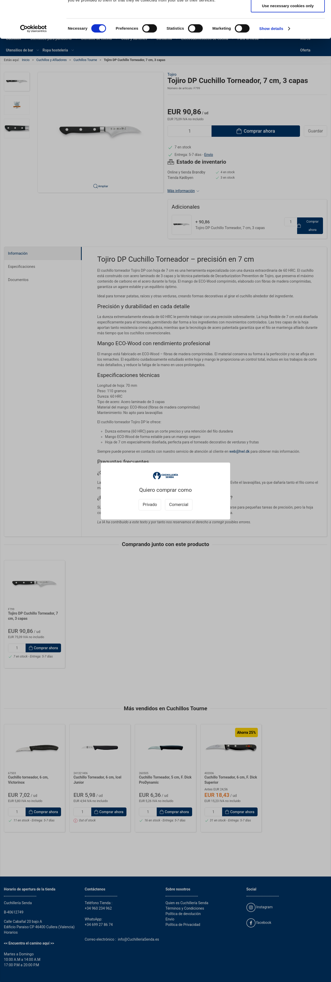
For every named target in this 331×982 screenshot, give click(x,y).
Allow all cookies (288, 13)
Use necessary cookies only (288, 43)
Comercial (178, 504)
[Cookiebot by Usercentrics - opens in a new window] (33, 66)
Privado (150, 504)
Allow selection (288, 28)
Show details (271, 66)
